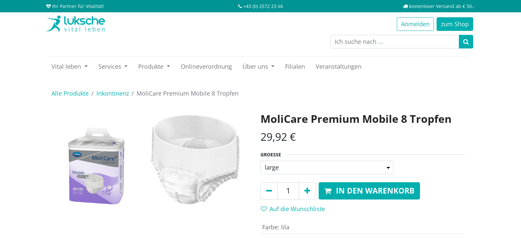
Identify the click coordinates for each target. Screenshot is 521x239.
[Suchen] (466, 41)
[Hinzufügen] (307, 190)
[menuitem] (206, 66)
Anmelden (415, 24)
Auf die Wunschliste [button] (293, 209)
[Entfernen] (269, 190)
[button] (369, 190)
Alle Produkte (70, 93)
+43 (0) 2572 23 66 (263, 6)
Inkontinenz (112, 93)
